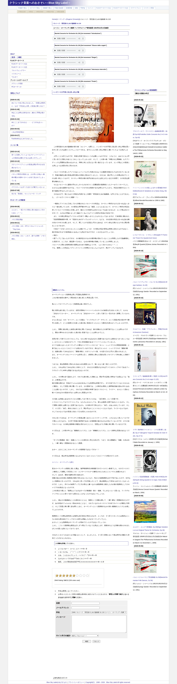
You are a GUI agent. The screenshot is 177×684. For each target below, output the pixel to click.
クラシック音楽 (17, 83)
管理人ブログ (15, 93)
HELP (12, 54)
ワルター (15, 77)
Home (54, 19)
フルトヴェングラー (19, 70)
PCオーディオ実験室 (17, 200)
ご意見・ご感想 (15, 57)
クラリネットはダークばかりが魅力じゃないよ (28, 187)
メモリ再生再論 (17, 219)
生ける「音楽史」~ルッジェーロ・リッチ (26, 194)
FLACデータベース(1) (19, 64)
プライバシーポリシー (76, 682)
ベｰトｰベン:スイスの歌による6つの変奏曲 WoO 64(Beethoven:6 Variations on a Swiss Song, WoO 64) (150, 191)
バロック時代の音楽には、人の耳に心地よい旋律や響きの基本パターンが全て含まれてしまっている (28, 177)
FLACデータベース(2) (19, 67)
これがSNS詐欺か (18, 132)
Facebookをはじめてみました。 (23, 139)
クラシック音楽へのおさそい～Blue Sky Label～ (40, 2)
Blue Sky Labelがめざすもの (57, 682)
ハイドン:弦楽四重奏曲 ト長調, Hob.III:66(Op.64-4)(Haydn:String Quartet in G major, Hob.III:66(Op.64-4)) (150, 480)
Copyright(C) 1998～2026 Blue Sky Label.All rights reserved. (108, 682)
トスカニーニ (16, 74)
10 (87, 575)
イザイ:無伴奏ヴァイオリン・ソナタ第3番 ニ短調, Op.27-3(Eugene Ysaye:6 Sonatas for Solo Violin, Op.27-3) (150, 433)
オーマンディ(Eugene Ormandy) (68, 19)
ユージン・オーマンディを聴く (63, 462)
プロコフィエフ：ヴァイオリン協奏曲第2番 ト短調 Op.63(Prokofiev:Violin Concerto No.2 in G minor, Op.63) (150, 134)
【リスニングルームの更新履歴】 (146, 90)
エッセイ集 (14, 145)
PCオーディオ (17, 87)
